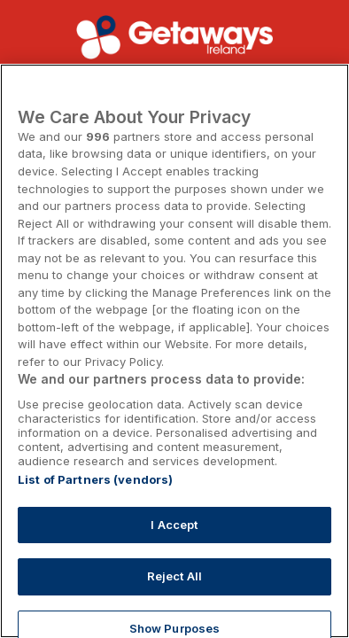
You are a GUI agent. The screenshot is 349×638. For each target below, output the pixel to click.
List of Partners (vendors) (95, 479)
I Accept (174, 524)
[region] (174, 351)
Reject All (174, 576)
